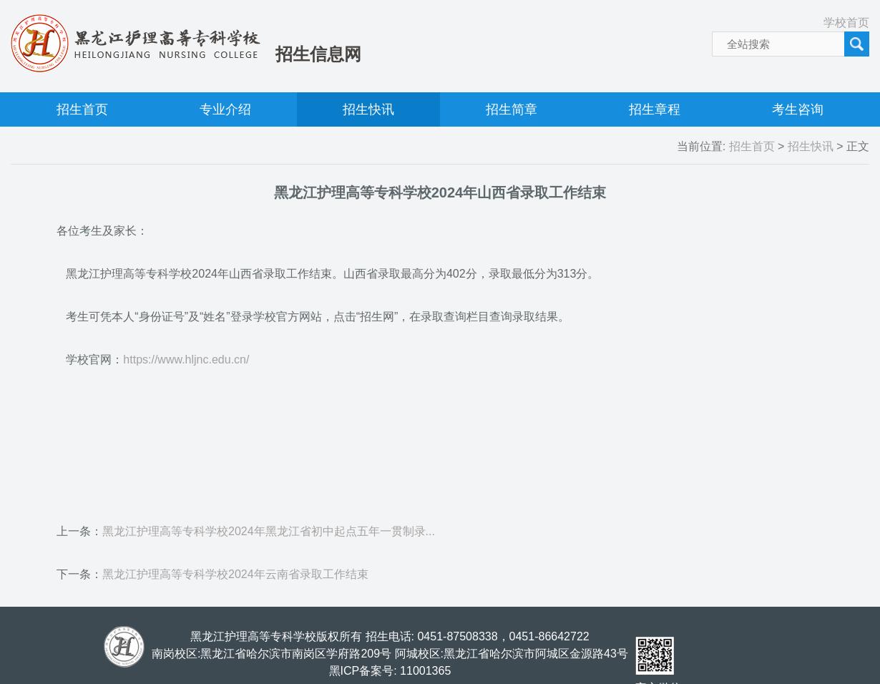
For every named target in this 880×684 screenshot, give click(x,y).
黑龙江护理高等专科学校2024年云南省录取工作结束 (235, 574)
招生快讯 (368, 109)
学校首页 (846, 22)
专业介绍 (225, 109)
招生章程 (654, 109)
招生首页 (82, 109)
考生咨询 (797, 109)
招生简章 (511, 109)
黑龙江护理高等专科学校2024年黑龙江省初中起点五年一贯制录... (268, 531)
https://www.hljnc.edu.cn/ (186, 359)
